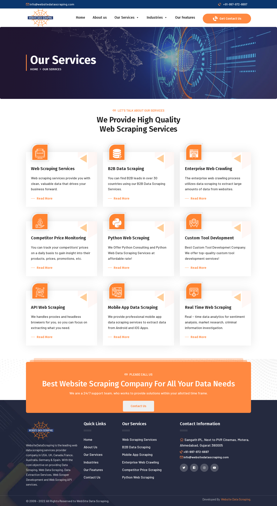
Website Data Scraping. (235, 499)
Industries (157, 17)
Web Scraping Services (139, 439)
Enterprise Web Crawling (140, 462)
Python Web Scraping (138, 477)
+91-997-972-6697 (232, 4)
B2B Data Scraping (136, 447)
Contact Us (92, 477)
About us (100, 17)
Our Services (126, 17)
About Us (90, 447)
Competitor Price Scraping (142, 470)
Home (80, 17)
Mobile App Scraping (137, 454)
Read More (44, 198)
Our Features (185, 17)
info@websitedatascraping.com (206, 457)
